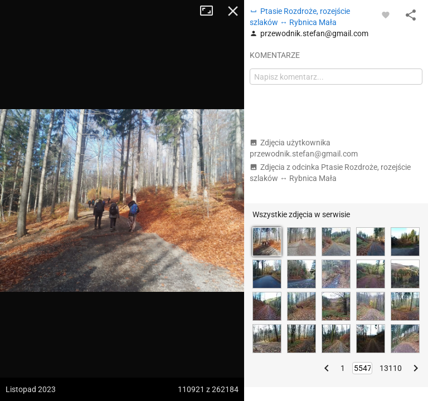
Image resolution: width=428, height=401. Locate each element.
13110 (391, 368)
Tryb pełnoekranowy (211, 11)
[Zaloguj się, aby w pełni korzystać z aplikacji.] (386, 14)
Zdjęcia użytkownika (304, 148)
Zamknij (233, 11)
